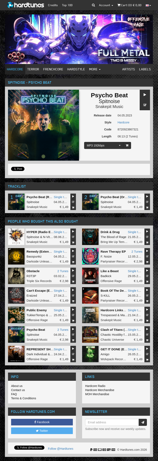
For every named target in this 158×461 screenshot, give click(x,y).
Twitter (42, 430)
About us (16, 386)
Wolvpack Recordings (115, 359)
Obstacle (33, 271)
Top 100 (67, 5)
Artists (128, 69)
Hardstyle (76, 69)
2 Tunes (136, 251)
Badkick (106, 276)
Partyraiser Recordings (116, 261)
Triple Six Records (39, 281)
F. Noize (106, 256)
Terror (33, 69)
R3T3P (31, 276)
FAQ (14, 394)
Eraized (32, 295)
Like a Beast (110, 271)
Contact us (18, 390)
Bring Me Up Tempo (114, 242)
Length (107, 136)
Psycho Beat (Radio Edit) (45, 197)
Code (108, 129)
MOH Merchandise (97, 394)
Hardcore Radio (95, 386)
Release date (103, 115)
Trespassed (109, 315)
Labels (145, 69)
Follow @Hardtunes (60, 448)
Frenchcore (53, 69)
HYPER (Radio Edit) (41, 232)
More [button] (95, 69)
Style (108, 122)
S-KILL (105, 295)
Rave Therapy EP (113, 251)
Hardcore (15, 69)
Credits (53, 5)
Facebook (41, 422)
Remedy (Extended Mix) (44, 251)
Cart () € (129, 5)
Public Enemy (37, 310)
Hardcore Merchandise (99, 390)
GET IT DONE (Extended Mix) (122, 349)
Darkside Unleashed (40, 261)
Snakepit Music (109, 106)
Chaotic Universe (112, 339)
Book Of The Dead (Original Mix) (124, 290)
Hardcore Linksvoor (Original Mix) (125, 310)
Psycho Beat (36, 329)
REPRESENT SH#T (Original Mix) (51, 349)
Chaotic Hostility (112, 334)
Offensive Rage (111, 281)
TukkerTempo (36, 315)
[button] (93, 5)
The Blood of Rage (113, 237)
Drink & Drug (110, 232)
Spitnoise (109, 101)
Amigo (105, 354)
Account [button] (106, 5)
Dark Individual (37, 354)
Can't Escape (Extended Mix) (48, 290)
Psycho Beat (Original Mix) (120, 197)
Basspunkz (34, 256)
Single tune (61, 197)
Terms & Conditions (23, 398)
